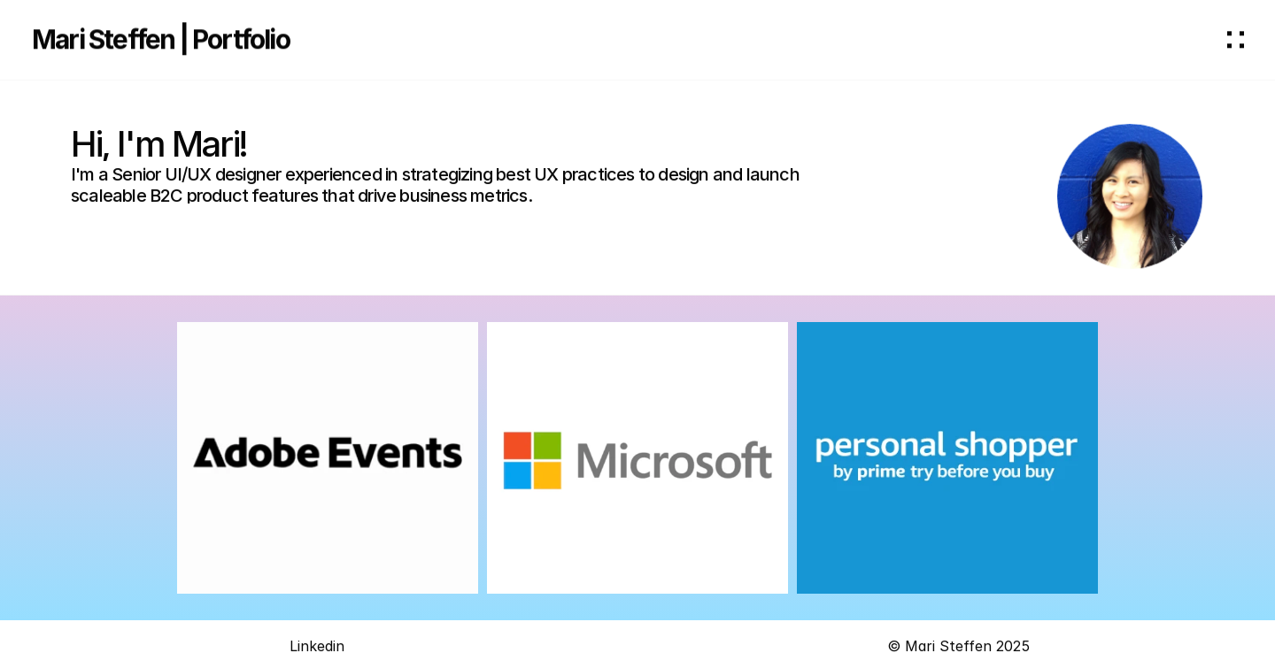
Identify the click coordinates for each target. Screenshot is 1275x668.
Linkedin (317, 648)
